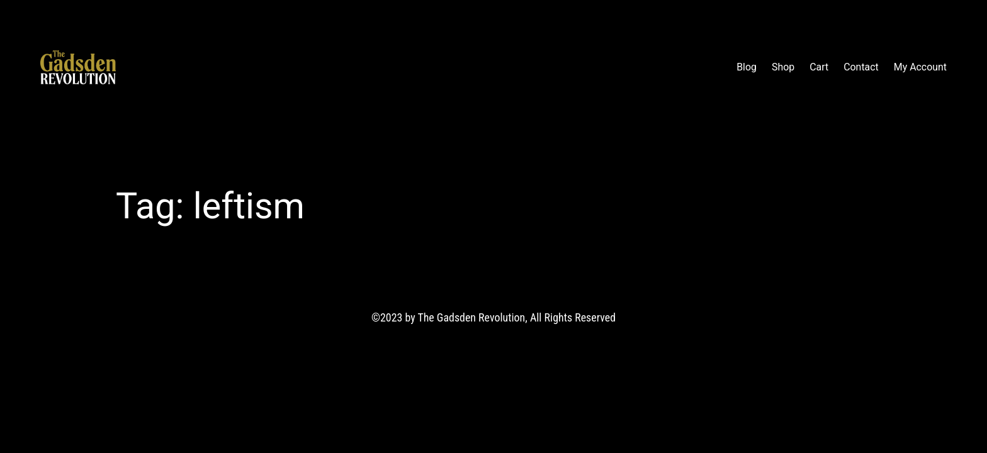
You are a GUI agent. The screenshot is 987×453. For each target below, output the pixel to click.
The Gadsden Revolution (191, 67)
